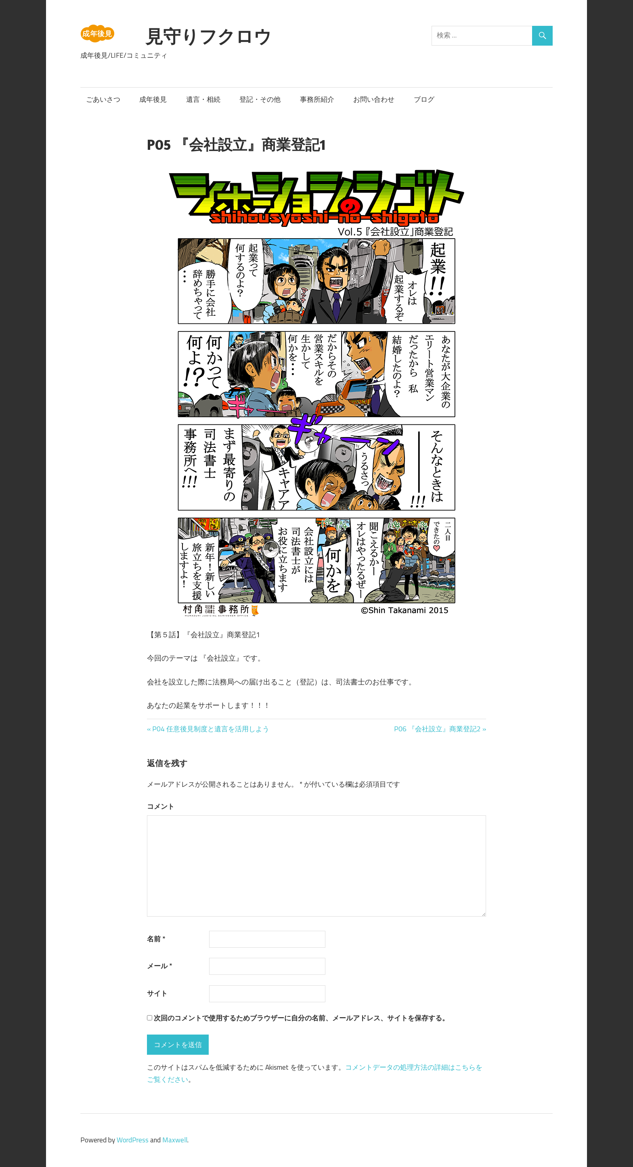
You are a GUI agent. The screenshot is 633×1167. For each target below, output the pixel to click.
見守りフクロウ (208, 36)
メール (159, 966)
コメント (160, 806)
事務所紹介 (317, 99)
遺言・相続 (203, 99)
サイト (157, 993)
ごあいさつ (103, 99)
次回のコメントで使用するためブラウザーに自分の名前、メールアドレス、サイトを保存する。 (301, 1018)
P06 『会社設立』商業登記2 (437, 729)
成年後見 (153, 99)
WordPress (133, 1140)
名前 (156, 939)
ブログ (424, 99)
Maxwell (174, 1140)
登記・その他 (260, 99)
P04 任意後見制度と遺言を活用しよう (210, 729)
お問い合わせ (373, 99)
